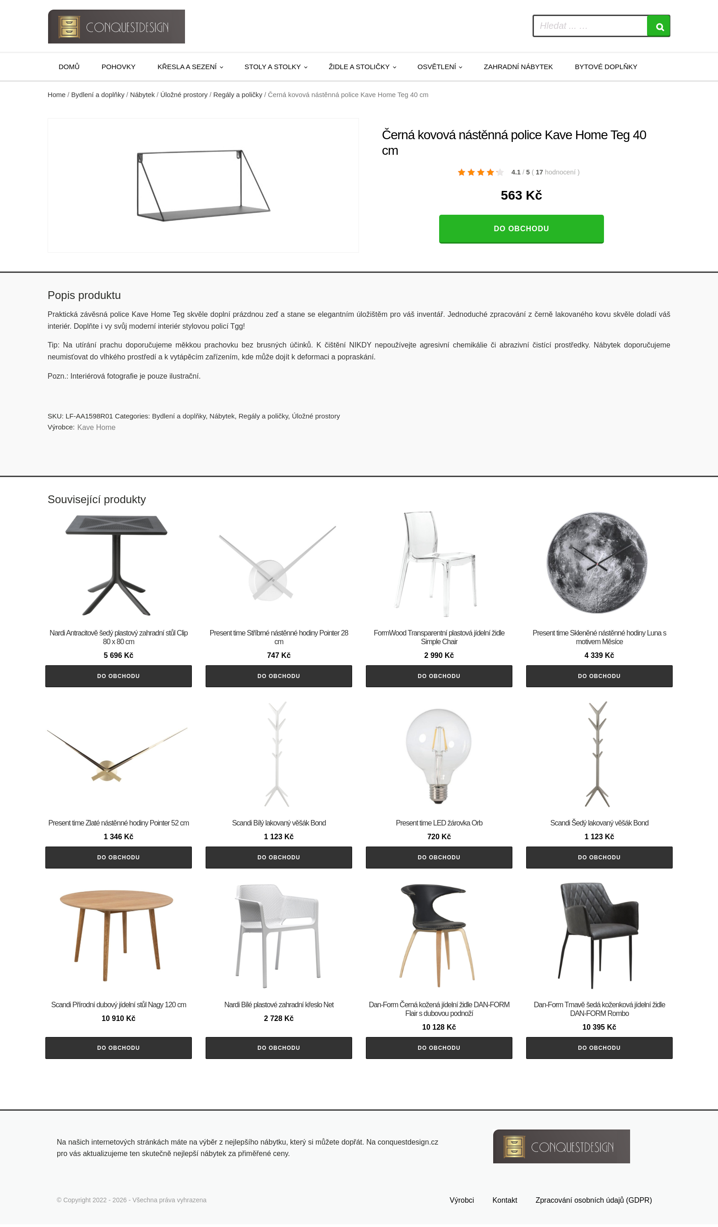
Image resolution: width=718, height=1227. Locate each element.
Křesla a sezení (187, 67)
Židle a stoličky (359, 67)
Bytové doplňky (606, 67)
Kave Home (96, 427)
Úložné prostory (183, 94)
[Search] (658, 26)
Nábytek (142, 94)
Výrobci (462, 1202)
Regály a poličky (237, 94)
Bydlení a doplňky (98, 94)
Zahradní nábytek (518, 67)
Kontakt (504, 1202)
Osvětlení (437, 67)
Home (56, 94)
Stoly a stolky (273, 67)
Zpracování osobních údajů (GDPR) (594, 1202)
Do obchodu (521, 229)
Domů (69, 67)
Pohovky (119, 67)
